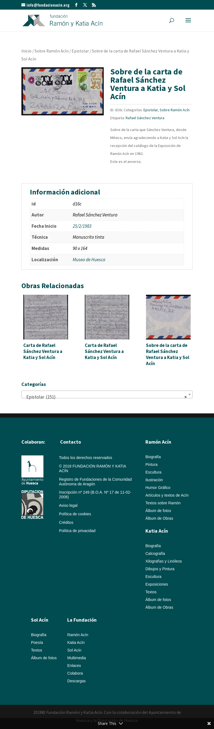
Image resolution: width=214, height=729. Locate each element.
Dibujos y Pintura (159, 569)
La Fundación (82, 620)
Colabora (75, 673)
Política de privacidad (77, 530)
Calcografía (155, 553)
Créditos (66, 522)
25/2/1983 (82, 226)
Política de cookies (75, 514)
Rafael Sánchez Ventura (145, 117)
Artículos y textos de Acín (166, 495)
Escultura (153, 472)
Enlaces (74, 665)
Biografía (153, 457)
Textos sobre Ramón (163, 503)
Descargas (76, 681)
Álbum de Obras (159, 518)
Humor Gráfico (157, 487)
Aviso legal (68, 505)
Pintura (151, 464)
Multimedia (76, 658)
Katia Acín (156, 531)
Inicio (26, 51)
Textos (150, 592)
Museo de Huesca (89, 260)
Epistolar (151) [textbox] (105, 397)
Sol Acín (74, 650)
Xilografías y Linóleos (163, 561)
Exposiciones (156, 584)
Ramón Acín (77, 635)
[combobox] (107, 394)
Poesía (37, 642)
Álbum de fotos (158, 510)
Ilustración (154, 480)
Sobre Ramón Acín (52, 51)
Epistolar (80, 51)
